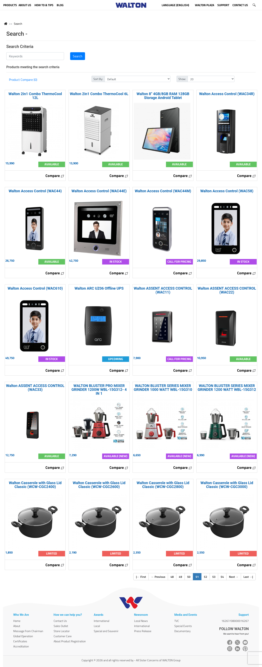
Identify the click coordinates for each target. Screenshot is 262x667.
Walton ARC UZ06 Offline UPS (99, 288)
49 (180, 577)
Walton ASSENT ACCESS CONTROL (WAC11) (163, 290)
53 (214, 577)
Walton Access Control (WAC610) (35, 288)
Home (16, 621)
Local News (141, 621)
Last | (248, 577)
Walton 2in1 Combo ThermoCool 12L (35, 96)
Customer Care (63, 636)
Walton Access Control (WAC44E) (99, 191)
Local (97, 626)
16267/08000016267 (235, 621)
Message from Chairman (28, 631)
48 (172, 577)
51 (198, 576)
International (101, 621)
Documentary (182, 631)
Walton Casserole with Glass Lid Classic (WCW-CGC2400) (35, 485)
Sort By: (98, 79)
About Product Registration (70, 641)
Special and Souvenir (106, 631)
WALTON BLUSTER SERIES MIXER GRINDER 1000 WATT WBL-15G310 (163, 388)
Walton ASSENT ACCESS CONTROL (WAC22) (227, 290)
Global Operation (23, 636)
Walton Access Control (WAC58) (226, 191)
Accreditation (21, 646)
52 (205, 577)
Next (233, 577)
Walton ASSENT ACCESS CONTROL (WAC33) (35, 388)
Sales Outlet (61, 626)
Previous (158, 577)
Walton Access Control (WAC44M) (163, 191)
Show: (182, 79)
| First (141, 577)
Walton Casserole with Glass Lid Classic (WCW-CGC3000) (226, 485)
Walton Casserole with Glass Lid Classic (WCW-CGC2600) (99, 485)
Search (18, 23)
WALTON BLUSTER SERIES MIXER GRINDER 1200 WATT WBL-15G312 (227, 388)
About (16, 626)
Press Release (142, 631)
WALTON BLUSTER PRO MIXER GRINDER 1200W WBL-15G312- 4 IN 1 (99, 390)
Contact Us (60, 621)
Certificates (20, 641)
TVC (176, 621)
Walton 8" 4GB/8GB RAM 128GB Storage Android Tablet (163, 96)
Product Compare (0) (23, 79)
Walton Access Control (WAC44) (35, 191)
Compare (54, 175)
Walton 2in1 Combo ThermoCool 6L (99, 94)
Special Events (183, 626)
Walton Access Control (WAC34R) (226, 94)
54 (222, 577)
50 (188, 577)
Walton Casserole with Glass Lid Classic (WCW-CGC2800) (163, 485)
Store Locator (62, 631)
